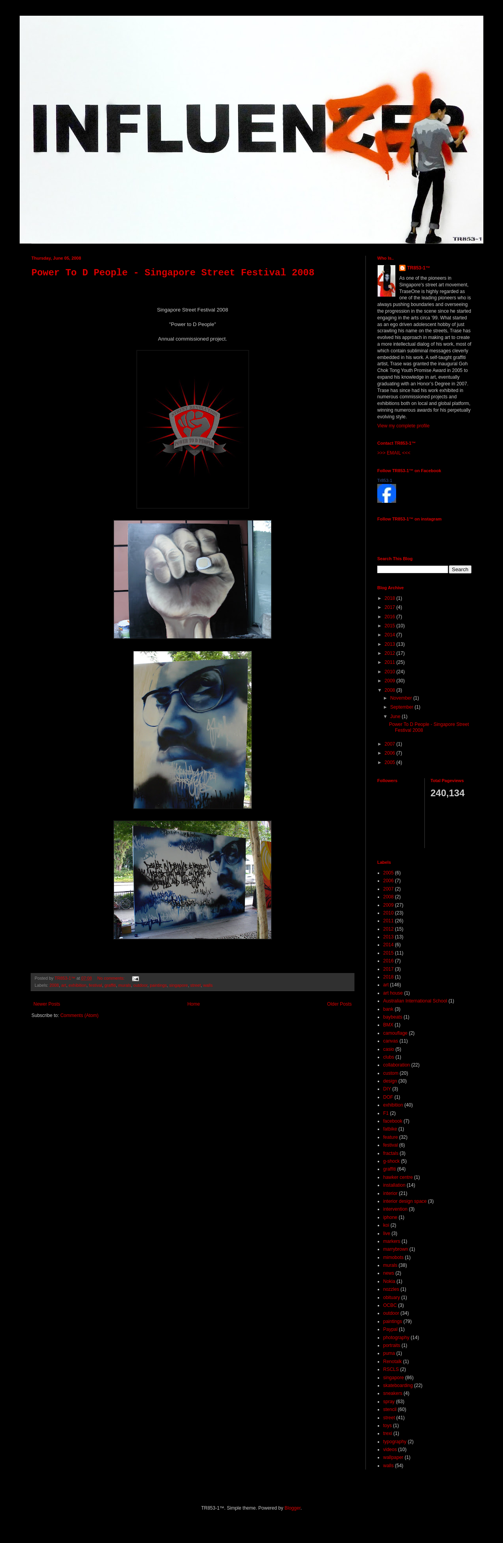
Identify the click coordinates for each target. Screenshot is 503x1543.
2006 (391, 753)
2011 (391, 662)
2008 (54, 985)
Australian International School (415, 1001)
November (401, 698)
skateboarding (398, 1385)
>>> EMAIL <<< (393, 453)
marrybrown (395, 1249)
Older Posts (339, 1004)
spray (389, 1401)
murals (124, 985)
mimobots (393, 1257)
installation (394, 1185)
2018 (391, 598)
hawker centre (398, 1177)
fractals (390, 1153)
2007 (391, 744)
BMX (388, 1025)
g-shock (391, 1161)
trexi (387, 1433)
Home (193, 1004)
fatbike (390, 1129)
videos (390, 1449)
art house (393, 993)
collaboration (396, 1065)
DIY (387, 1089)
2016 (391, 616)
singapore (178, 985)
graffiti (110, 985)
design (390, 1081)
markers (391, 1241)
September (402, 707)
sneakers (392, 1393)
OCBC (390, 1305)
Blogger (293, 1508)
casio (388, 1049)
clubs (388, 1057)
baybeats (392, 1017)
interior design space (405, 1201)
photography (396, 1337)
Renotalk (392, 1361)
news (388, 1273)
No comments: (111, 978)
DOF (388, 1097)
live (386, 1233)
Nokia (389, 1281)
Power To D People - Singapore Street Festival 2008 (172, 273)
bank (388, 1009)
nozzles (391, 1289)
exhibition (77, 985)
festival (95, 985)
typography (394, 1441)
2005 (391, 762)
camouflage (395, 1033)
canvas (390, 1041)
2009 (391, 681)
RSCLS (391, 1369)
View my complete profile (403, 426)
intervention (395, 1209)
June (396, 716)
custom (390, 1073)
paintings (158, 985)
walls (208, 985)
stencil (390, 1409)
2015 (391, 626)
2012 (391, 653)
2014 (391, 635)
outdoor (140, 985)
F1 (386, 1113)
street (195, 985)
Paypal (390, 1329)
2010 (391, 671)
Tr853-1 (384, 480)
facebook (392, 1121)
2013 (391, 644)
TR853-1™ (418, 268)
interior (390, 1193)
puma (389, 1353)
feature (390, 1137)
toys (387, 1425)
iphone (390, 1217)
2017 (391, 607)
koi (386, 1225)
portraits (391, 1345)
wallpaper (393, 1457)
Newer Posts (46, 1004)
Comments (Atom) (79, 1015)
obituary (391, 1297)
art (63, 985)
